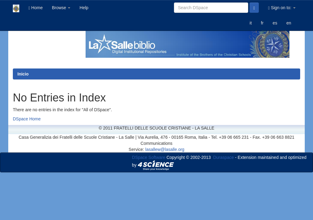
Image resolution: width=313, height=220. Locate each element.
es (275, 22)
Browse (61, 7)
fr (262, 22)
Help (83, 7)
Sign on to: (282, 7)
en (288, 22)
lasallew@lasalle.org (164, 149)
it (251, 22)
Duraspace (223, 157)
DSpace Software (148, 157)
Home (35, 7)
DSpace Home (27, 118)
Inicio (23, 74)
